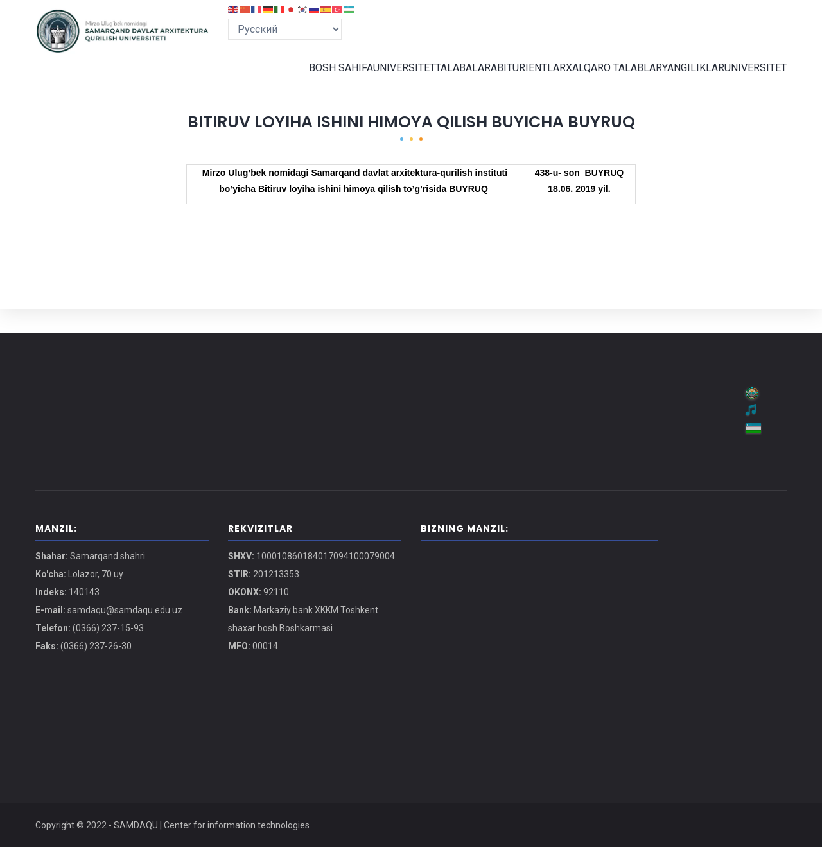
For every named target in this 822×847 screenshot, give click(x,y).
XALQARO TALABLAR (604, 79)
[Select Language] (285, 29)
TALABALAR (447, 79)
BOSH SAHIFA (316, 79)
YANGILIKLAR (687, 79)
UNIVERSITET (383, 79)
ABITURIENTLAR (518, 79)
